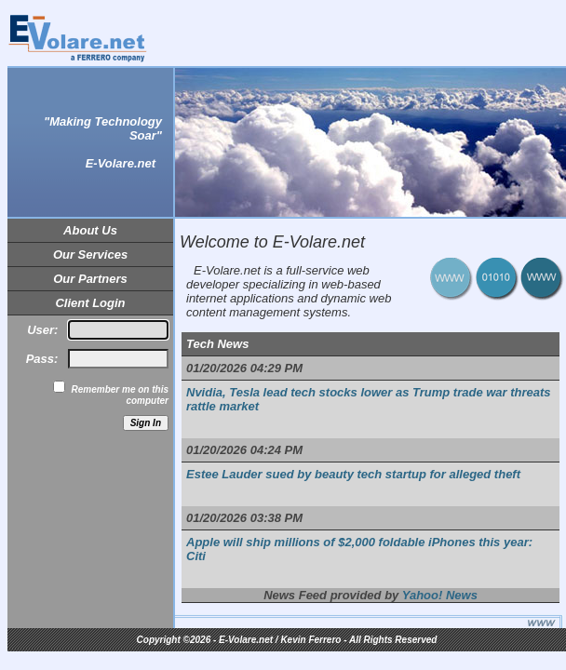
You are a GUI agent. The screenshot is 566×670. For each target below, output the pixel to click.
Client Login (90, 303)
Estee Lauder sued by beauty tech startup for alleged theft (353, 474)
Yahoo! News (440, 595)
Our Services (90, 254)
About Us (90, 230)
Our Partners (90, 279)
